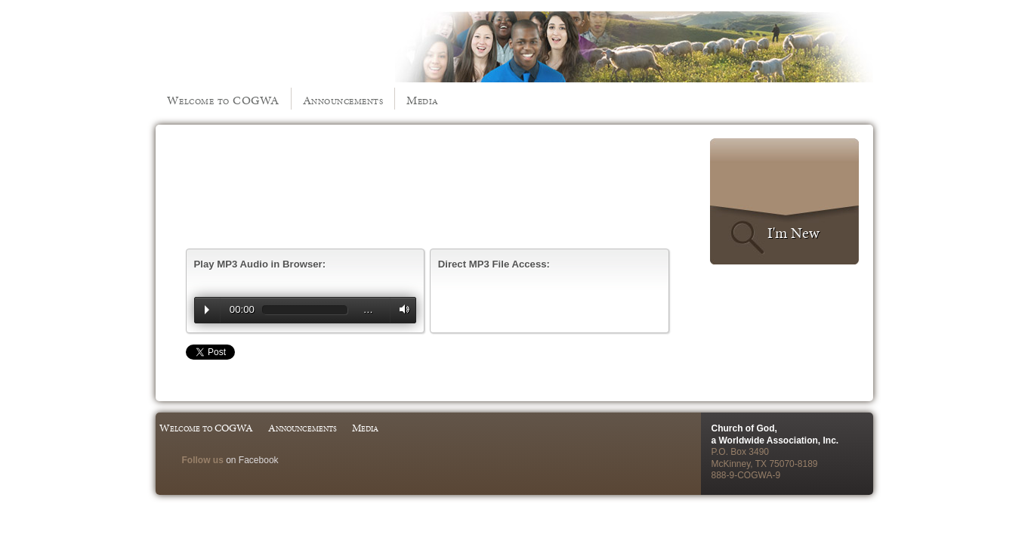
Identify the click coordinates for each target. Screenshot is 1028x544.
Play (207, 309)
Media (422, 100)
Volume (401, 309)
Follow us (203, 460)
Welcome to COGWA (223, 100)
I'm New (793, 232)
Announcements (343, 100)
